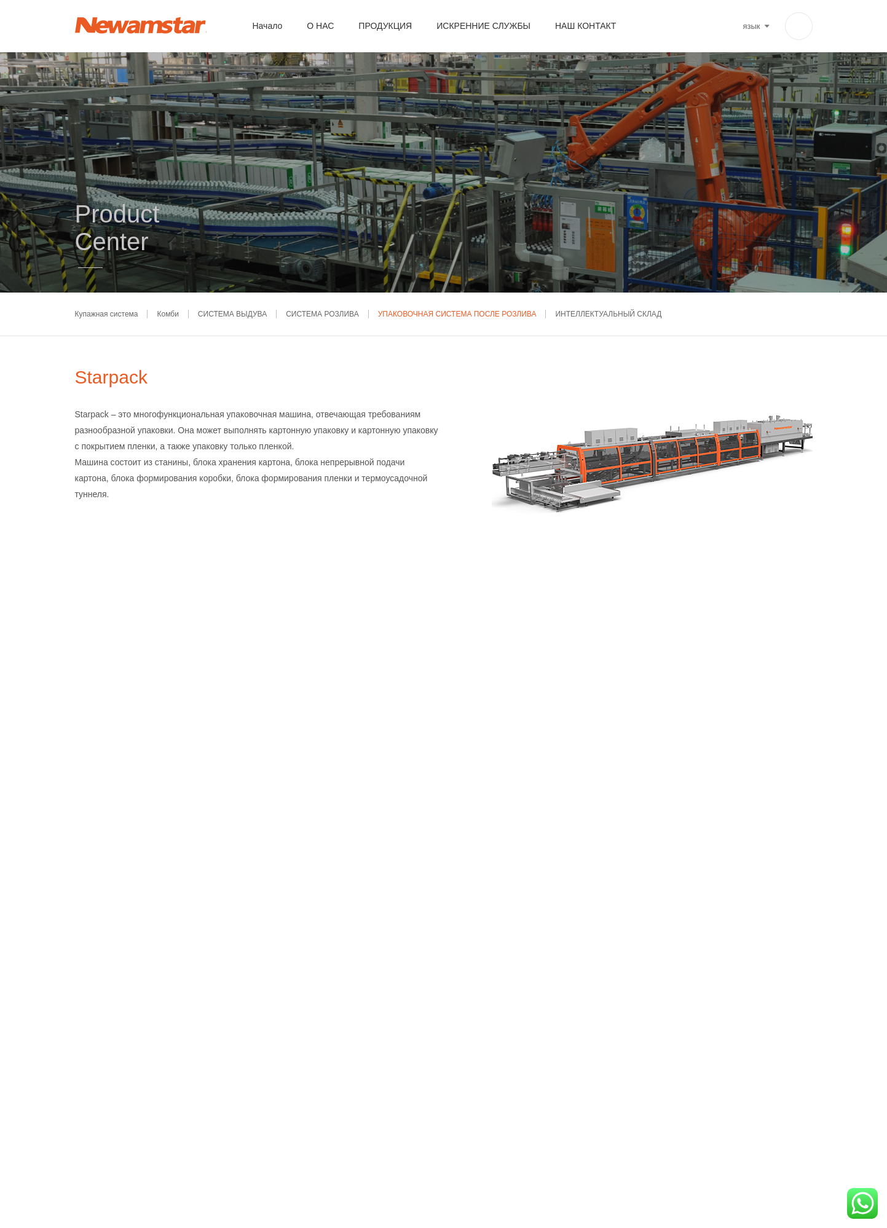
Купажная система (106, 314)
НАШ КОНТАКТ (585, 26)
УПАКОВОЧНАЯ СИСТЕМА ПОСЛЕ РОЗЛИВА (457, 314)
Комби (167, 314)
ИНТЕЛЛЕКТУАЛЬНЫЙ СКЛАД (608, 314)
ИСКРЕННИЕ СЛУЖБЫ (483, 26)
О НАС (320, 26)
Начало (268, 26)
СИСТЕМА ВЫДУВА (232, 314)
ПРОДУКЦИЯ (385, 26)
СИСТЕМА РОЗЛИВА (322, 314)
